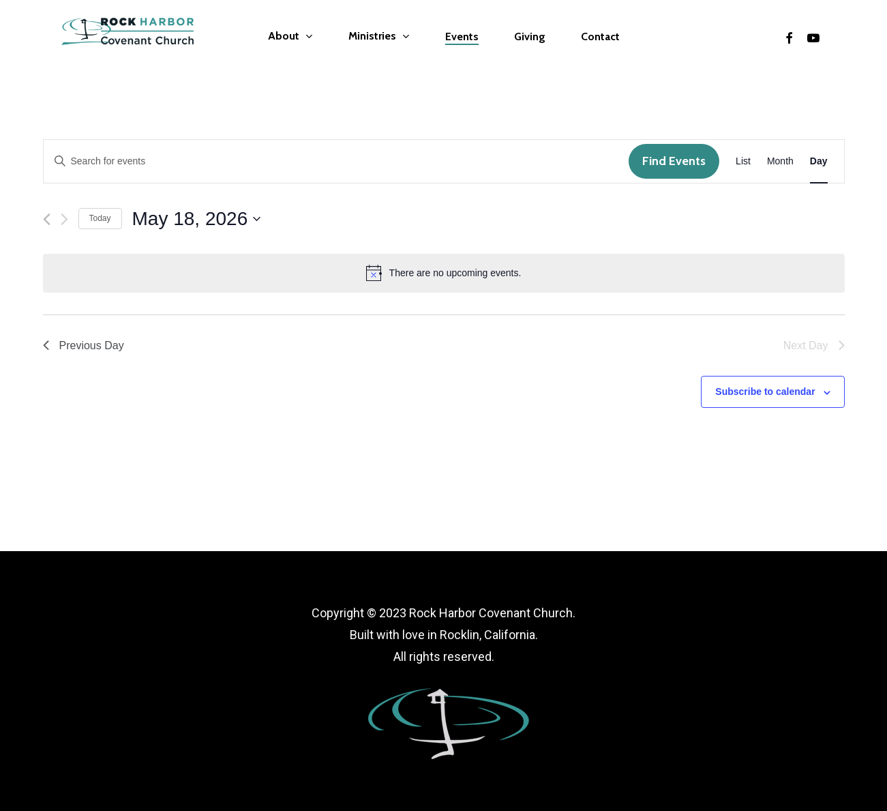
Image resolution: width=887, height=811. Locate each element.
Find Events (674, 160)
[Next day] (64, 219)
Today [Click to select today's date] (100, 218)
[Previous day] (46, 219)
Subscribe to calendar (765, 391)
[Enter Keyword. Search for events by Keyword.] (336, 161)
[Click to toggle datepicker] (196, 219)
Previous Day (83, 345)
